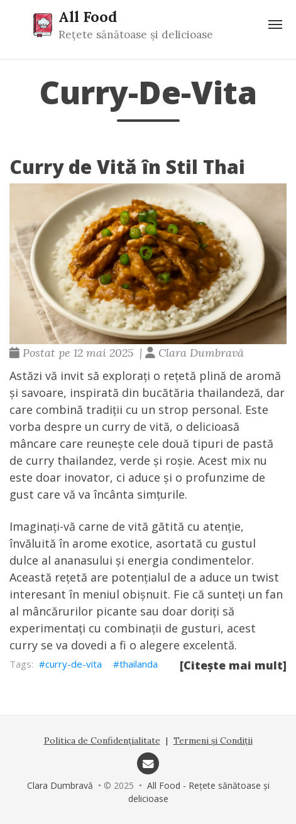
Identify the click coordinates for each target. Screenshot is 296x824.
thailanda (138, 664)
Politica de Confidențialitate (102, 740)
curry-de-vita (73, 664)
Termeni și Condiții (213, 740)
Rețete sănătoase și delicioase (135, 34)
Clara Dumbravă (60, 785)
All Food (87, 16)
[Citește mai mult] (233, 665)
